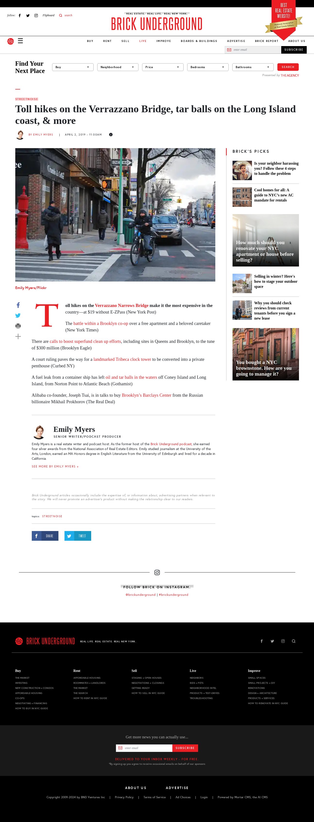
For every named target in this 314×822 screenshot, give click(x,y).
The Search (80, 693)
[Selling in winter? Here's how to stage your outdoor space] (242, 283)
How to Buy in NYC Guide (31, 708)
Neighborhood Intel (203, 688)
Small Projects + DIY (261, 683)
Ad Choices (183, 797)
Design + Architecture (262, 693)
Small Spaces (257, 677)
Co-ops (20, 698)
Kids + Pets (197, 683)
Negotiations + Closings (148, 683)
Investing (21, 683)
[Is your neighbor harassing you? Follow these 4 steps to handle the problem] (242, 170)
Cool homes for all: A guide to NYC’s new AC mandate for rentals (274, 195)
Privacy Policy (124, 797)
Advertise (236, 41)
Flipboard (48, 15)
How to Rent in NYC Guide (90, 698)
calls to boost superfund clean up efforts (85, 341)
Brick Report (267, 41)
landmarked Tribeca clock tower (122, 359)
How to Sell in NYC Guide (148, 693)
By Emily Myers (41, 134)
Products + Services (261, 698)
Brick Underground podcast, (172, 444)
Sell (125, 41)
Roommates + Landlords (89, 683)
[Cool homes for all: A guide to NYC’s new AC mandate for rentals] (242, 197)
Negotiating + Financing (31, 703)
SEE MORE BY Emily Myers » (55, 466)
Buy (90, 41)
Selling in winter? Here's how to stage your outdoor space (276, 281)
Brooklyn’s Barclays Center (146, 395)
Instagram (36, 15)
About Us (297, 41)
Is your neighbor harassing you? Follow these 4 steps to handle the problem (276, 168)
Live (193, 671)
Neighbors (196, 677)
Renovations (256, 688)
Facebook (19, 15)
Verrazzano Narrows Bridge (122, 305)
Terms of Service (155, 797)
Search (288, 67)
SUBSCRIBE (294, 50)
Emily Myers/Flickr (31, 287)
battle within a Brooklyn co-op (100, 323)
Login (204, 797)
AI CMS (263, 797)
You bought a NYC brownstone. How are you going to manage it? (264, 368)
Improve (163, 41)
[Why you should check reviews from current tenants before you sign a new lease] (242, 310)
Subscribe (185, 748)
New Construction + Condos (34, 688)
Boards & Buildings (199, 41)
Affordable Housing (28, 693)
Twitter (28, 15)
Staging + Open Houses (147, 677)
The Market (22, 677)
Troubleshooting (201, 698)
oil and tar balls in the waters (131, 377)
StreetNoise (26, 99)
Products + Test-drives (205, 693)
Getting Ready (141, 688)
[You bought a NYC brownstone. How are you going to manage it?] (266, 354)
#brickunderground (173, 595)
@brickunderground (141, 595)
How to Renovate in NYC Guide (268, 703)
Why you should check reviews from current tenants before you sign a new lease (275, 310)
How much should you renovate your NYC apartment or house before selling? (265, 251)
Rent (107, 41)
